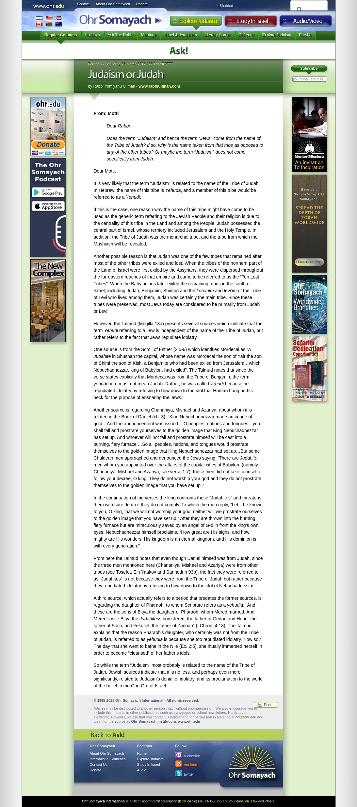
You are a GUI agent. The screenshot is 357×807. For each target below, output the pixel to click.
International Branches (49, 21)
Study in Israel (250, 22)
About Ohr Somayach (113, 4)
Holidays (92, 35)
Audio (305, 22)
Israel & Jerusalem (180, 35)
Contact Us (98, 764)
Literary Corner (218, 35)
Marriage (148, 35)
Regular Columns (60, 35)
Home (142, 753)
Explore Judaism (195, 22)
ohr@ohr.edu (245, 717)
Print (267, 705)
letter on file (187, 801)
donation (242, 801)
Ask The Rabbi (121, 35)
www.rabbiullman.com (159, 86)
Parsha (305, 35)
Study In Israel (148, 764)
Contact (83, 4)
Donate (142, 4)
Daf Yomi (246, 35)
